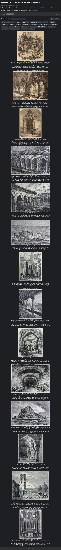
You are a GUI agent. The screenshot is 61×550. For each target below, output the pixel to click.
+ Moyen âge (25, 22)
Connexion (57, 14)
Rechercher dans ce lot (9, 22)
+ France (12, 24)
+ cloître (45, 22)
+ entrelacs (5, 28)
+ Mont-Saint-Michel (14, 26)
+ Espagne (52, 22)
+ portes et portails (14, 28)
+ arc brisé (5, 24)
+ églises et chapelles (36, 22)
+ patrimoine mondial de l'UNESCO (38, 26)
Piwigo (33, 548)
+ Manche (4, 26)
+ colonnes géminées (44, 24)
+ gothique (54, 24)
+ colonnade (26, 24)
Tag (7, 19)
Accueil (3, 19)
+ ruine (18, 24)
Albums (3, 14)
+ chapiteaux (51, 26)
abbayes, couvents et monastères (18, 18)
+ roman (23, 28)
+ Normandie (24, 26)
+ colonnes (34, 24)
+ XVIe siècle (31, 28)
